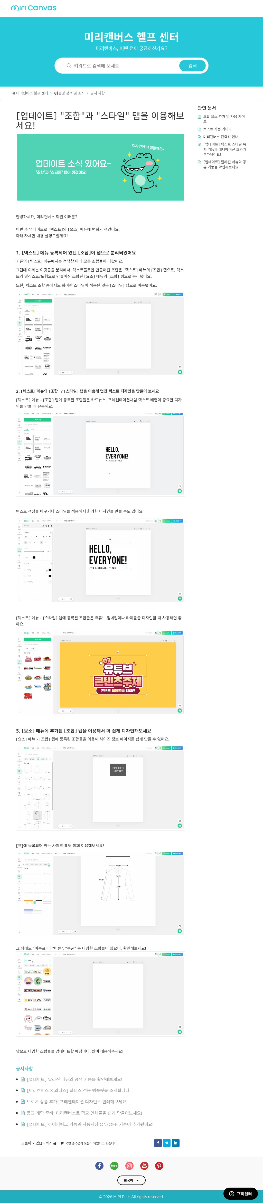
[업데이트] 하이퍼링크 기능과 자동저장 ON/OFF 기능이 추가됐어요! (90, 1124)
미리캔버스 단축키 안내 (221, 136)
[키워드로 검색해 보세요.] (120, 65)
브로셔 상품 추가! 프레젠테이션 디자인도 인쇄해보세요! (77, 1101)
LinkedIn (176, 1143)
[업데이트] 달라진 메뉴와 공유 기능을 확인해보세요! (74, 1079)
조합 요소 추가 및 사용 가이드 (224, 119)
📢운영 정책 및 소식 (69, 93)
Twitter (167, 1143)
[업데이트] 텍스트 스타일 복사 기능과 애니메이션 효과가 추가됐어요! (224, 149)
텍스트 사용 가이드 (217, 128)
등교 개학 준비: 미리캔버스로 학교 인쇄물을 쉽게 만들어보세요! (84, 1113)
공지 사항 (97, 93)
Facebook (158, 1143)
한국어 (128, 1180)
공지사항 (24, 1068)
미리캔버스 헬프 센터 (131, 36)
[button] (55, 1143)
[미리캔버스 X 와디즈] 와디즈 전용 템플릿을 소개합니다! (79, 1090)
